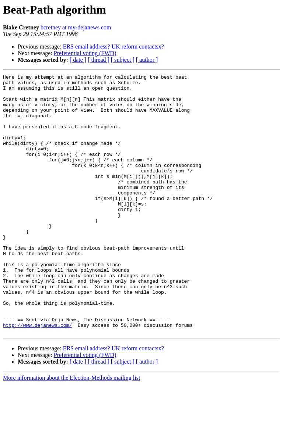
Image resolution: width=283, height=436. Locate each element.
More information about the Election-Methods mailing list (71, 429)
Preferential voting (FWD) (85, 53)
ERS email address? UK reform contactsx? (113, 46)
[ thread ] (98, 60)
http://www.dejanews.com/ (37, 375)
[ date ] (78, 60)
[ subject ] (122, 60)
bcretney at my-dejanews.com (76, 27)
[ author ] (147, 60)
